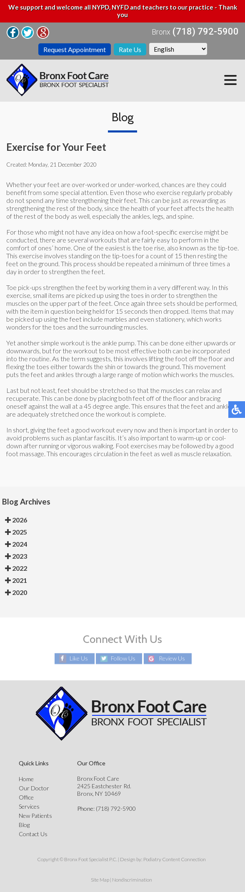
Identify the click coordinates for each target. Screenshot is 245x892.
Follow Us (123, 658)
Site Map (100, 880)
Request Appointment (74, 49)
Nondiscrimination (132, 880)
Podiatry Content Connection (174, 859)
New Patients (35, 815)
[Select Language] (178, 49)
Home (26, 778)
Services (29, 806)
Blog (24, 824)
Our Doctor (34, 788)
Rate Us (130, 49)
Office (26, 797)
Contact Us (33, 833)
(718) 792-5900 (205, 32)
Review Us (172, 658)
